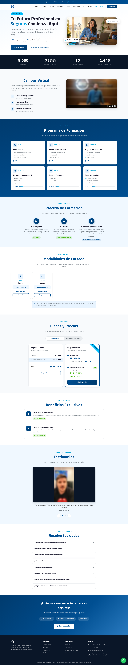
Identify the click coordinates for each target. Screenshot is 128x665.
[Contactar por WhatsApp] (123, 660)
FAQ (83, 6)
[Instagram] (93, 654)
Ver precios (21, 295)
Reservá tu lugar (73, 2)
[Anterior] (59, 516)
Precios (68, 6)
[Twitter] (98, 654)
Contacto (89, 6)
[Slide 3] (65, 515)
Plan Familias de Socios (73, 338)
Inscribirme (112, 6)
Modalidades (59, 6)
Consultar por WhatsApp (40, 47)
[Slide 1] (62, 515)
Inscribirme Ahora (64, 626)
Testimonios (76, 6)
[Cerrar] (81, 2)
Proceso (51, 6)
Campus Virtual (47, 644)
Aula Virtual (99, 6)
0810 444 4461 (93, 647)
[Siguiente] (69, 516)
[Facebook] (89, 654)
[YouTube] (106, 654)
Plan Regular (55, 338)
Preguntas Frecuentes (71, 650)
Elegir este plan (46, 373)
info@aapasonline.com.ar (95, 650)
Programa (43, 6)
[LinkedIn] (102, 654)
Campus (36, 6)
